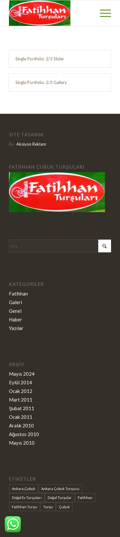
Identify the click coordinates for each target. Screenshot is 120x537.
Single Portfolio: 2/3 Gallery (41, 82)
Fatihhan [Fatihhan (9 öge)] (85, 497)
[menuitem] (102, 13)
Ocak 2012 (20, 391)
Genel (15, 311)
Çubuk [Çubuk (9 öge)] (64, 507)
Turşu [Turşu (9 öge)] (48, 507)
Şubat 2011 (21, 408)
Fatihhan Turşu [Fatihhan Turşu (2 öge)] (24, 507)
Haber (15, 319)
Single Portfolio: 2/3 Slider (39, 58)
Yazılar (16, 328)
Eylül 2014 (20, 382)
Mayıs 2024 (22, 374)
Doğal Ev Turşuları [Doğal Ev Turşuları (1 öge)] (27, 497)
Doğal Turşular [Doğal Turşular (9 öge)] (60, 497)
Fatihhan (18, 293)
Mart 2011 (20, 400)
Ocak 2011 (20, 417)
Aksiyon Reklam (31, 144)
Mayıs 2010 (22, 443)
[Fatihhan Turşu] (50, 13)
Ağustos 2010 (24, 434)
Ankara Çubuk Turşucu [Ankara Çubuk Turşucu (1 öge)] (60, 489)
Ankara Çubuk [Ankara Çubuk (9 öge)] (23, 489)
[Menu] (102, 13)
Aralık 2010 (21, 425)
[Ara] (60, 246)
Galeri (15, 302)
